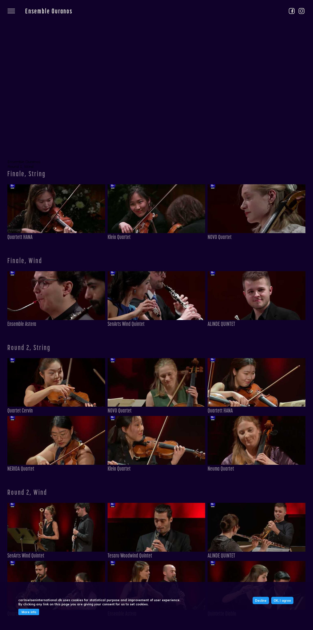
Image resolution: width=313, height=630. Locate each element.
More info (29, 612)
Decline (261, 600)
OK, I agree (282, 600)
